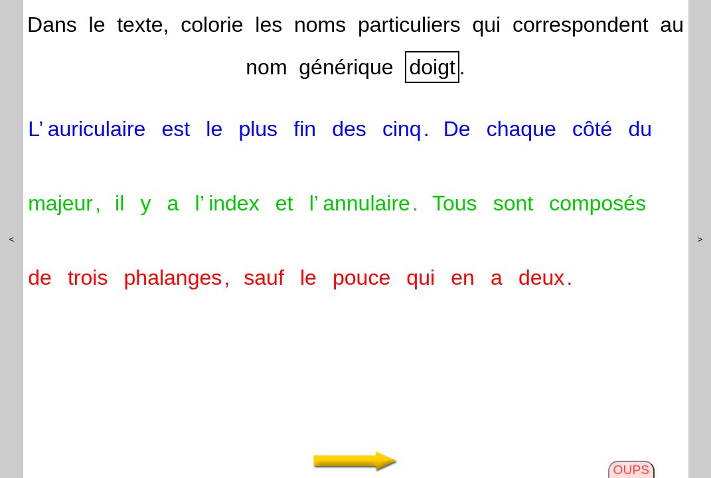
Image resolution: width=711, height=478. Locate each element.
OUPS (631, 470)
